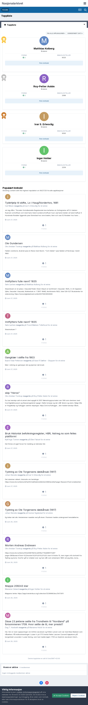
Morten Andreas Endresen (20, 545)
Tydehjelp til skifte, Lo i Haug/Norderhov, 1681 (31, 202)
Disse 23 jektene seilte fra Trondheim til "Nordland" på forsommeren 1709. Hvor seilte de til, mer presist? (37, 623)
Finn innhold (44, 63)
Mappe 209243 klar (16, 585)
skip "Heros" (12, 392)
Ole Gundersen (14, 243)
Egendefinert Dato (75, 33)
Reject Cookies (78, 695)
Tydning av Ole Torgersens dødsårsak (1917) (30, 471)
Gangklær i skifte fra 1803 (20, 357)
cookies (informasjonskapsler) (28, 692)
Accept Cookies (61, 695)
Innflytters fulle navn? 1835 (21, 281)
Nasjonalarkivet (12, 3)
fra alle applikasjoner (56, 33)
